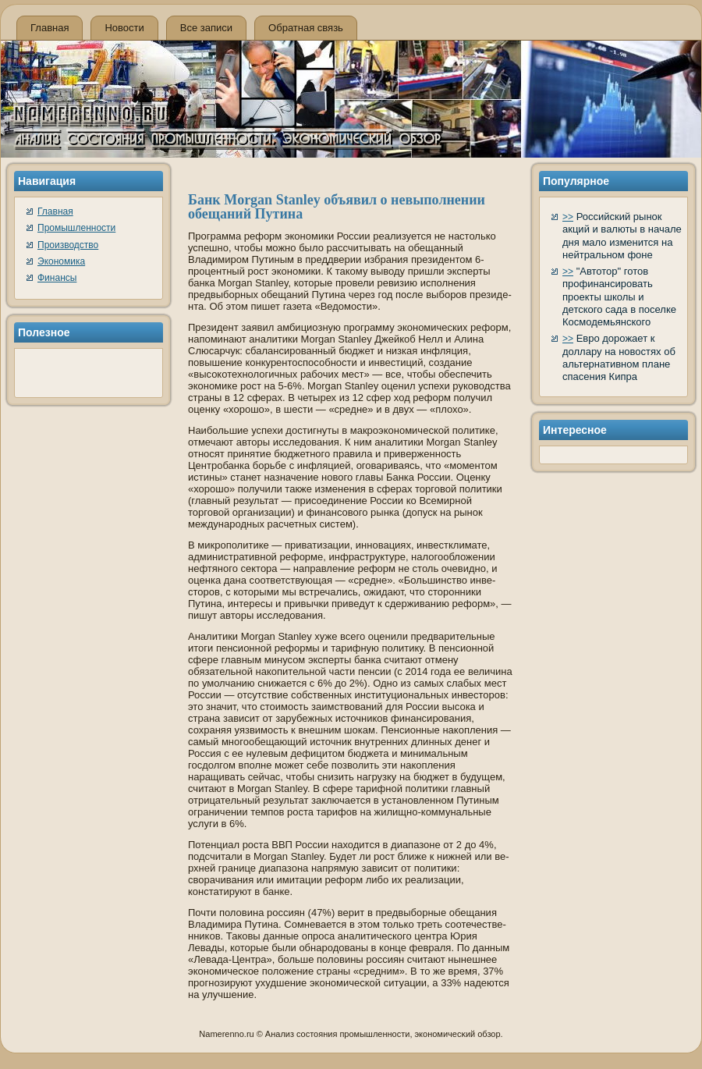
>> (567, 216)
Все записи (206, 28)
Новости (124, 28)
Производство (67, 245)
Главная (49, 28)
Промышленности (76, 227)
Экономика (61, 261)
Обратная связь (305, 28)
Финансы (56, 277)
